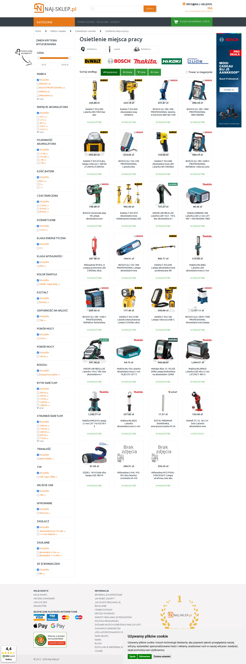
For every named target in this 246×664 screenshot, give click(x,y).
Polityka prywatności (107, 621)
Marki (98, 640)
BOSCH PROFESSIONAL (52, 87)
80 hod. (44, 211)
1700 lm (44, 429)
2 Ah (42, 160)
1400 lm (44, 405)
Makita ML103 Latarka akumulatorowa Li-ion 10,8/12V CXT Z (129, 371)
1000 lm (44, 425)
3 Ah (42, 163)
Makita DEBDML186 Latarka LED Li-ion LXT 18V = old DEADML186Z (197, 216)
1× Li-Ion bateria (48, 534)
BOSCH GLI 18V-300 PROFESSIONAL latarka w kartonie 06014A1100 (163, 112)
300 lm (43, 392)
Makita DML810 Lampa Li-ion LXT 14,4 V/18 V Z (94, 423)
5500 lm (44, 432)
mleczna (44, 513)
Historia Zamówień (44, 598)
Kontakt (115, 22)
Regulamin (102, 22)
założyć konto (205, 11)
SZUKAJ (150, 8)
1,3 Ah (43, 153)
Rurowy (44, 302)
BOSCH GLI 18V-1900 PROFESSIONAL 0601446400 (198, 112)
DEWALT (45, 83)
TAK (42, 320)
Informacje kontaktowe (108, 595)
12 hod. (44, 205)
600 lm (43, 435)
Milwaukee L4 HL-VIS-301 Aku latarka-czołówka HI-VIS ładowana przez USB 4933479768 (128, 478)
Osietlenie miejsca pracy (117, 31)
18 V (43, 116)
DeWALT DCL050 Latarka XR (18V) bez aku (94, 112)
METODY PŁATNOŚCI (105, 613)
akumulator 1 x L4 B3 (50, 555)
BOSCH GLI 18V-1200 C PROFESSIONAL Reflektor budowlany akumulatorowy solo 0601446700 (94, 323)
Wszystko (44, 79)
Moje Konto (40, 595)
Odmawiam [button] (144, 656)
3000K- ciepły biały (49, 284)
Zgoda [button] (132, 656)
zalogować (190, 11)
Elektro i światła (58, 31)
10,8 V (43, 126)
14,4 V (43, 129)
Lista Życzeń (40, 602)
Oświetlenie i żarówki (85, 31)
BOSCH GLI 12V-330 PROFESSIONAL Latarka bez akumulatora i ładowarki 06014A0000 (129, 167)
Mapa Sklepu (101, 636)
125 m (43, 230)
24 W (43, 338)
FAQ (210, 8)
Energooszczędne (49, 374)
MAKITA (44, 91)
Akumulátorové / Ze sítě (52, 531)
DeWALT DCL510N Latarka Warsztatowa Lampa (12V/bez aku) (129, 320)
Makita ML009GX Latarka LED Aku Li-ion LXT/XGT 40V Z (197, 371)
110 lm (43, 399)
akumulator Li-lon (49, 552)
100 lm (43, 396)
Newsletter (40, 606)
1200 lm (44, 402)
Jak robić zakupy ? (105, 598)
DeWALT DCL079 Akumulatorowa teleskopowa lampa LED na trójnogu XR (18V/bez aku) (128, 219)
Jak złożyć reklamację (108, 602)
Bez (43, 181)
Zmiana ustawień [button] (162, 656)
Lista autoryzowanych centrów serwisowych (120, 632)
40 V (42, 123)
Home (38, 31)
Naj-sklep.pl (53, 659)
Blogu (98, 643)
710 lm (43, 438)
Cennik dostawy (86, 22)
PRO (42, 266)
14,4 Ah (44, 156)
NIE (42, 573)
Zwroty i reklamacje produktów (113, 617)
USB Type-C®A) (48, 477)
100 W (43, 356)
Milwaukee (46, 95)
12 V (42, 120)
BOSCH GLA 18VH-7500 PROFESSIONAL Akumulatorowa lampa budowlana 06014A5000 (197, 323)
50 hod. (44, 208)
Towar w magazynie (200, 71)
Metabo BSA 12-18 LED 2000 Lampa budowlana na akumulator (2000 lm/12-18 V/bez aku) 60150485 (163, 374)
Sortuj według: (88, 71)
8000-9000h (46, 458)
